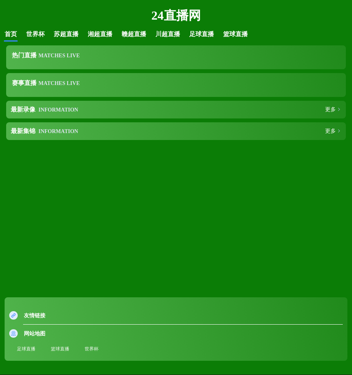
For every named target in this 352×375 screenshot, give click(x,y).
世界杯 (35, 34)
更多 (330, 109)
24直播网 (176, 15)
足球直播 (201, 34)
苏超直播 (66, 34)
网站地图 (34, 334)
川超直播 (167, 34)
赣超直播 (134, 34)
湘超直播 (100, 34)
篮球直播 (235, 34)
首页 (11, 34)
